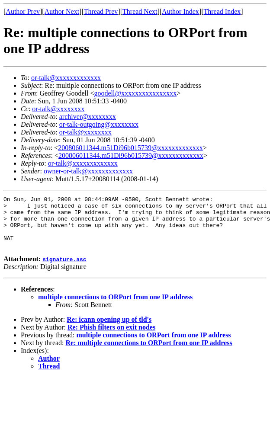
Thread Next (139, 11)
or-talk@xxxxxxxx (58, 108)
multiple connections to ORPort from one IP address (115, 307)
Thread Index (222, 11)
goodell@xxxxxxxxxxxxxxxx (135, 93)
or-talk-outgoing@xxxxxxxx (98, 124)
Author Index (180, 11)
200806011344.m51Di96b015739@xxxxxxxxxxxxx (130, 147)
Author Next (62, 11)
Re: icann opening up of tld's (109, 329)
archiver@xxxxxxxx (87, 116)
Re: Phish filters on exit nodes (111, 337)
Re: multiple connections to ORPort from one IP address (149, 353)
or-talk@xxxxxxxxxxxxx (66, 77)
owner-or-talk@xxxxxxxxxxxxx (88, 171)
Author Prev (23, 11)
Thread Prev (101, 11)
